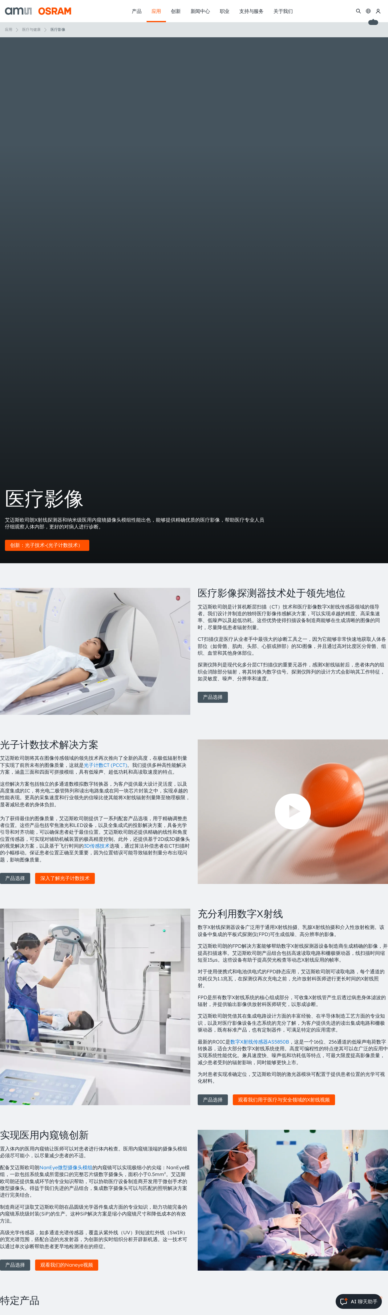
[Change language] (368, 11)
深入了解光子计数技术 (65, 878)
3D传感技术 (97, 846)
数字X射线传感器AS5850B (259, 1042)
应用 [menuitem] (156, 11)
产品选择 (213, 697)
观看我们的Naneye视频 (66, 1265)
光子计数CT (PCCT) (105, 765)
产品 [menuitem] (137, 11)
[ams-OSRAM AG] (38, 11)
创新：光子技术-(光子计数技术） (47, 545)
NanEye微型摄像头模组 (65, 1167)
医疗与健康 (31, 29)
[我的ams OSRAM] (378, 11)
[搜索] (358, 11)
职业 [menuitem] (225, 11)
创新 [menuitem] (176, 11)
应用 (8, 29)
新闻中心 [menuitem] (200, 11)
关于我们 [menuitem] (283, 11)
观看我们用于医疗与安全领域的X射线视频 (284, 1100)
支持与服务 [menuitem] (251, 11)
